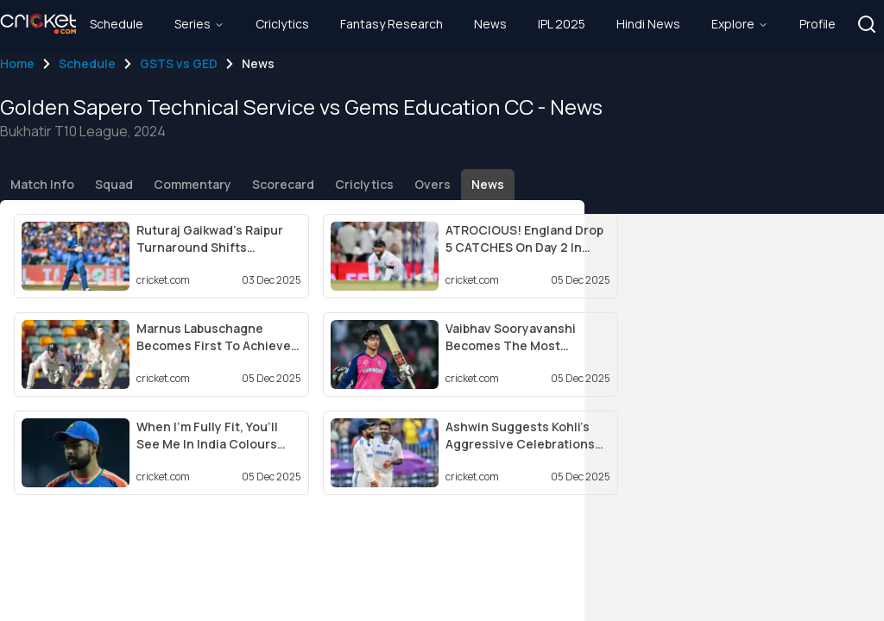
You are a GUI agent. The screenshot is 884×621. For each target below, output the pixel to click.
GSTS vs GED (179, 63)
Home (17, 63)
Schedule (87, 63)
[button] (866, 24)
